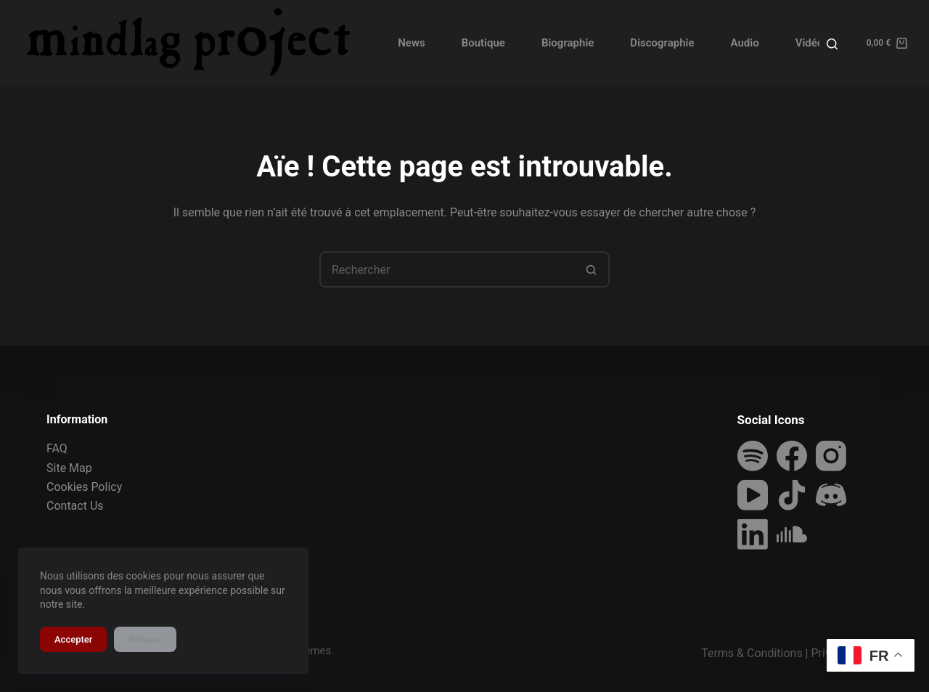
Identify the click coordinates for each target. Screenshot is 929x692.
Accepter (73, 639)
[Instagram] (831, 456)
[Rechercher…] (446, 269)
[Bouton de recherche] (591, 269)
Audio (745, 42)
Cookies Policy (84, 487)
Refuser (144, 639)
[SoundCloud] (792, 534)
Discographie (662, 42)
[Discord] (831, 495)
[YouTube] (752, 495)
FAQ (56, 448)
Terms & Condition (748, 653)
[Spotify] (752, 456)
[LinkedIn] (752, 534)
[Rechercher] (832, 43)
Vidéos (812, 42)
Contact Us (75, 506)
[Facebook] (792, 456)
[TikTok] (792, 495)
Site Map (69, 467)
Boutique (483, 42)
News (411, 42)
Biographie (567, 42)
